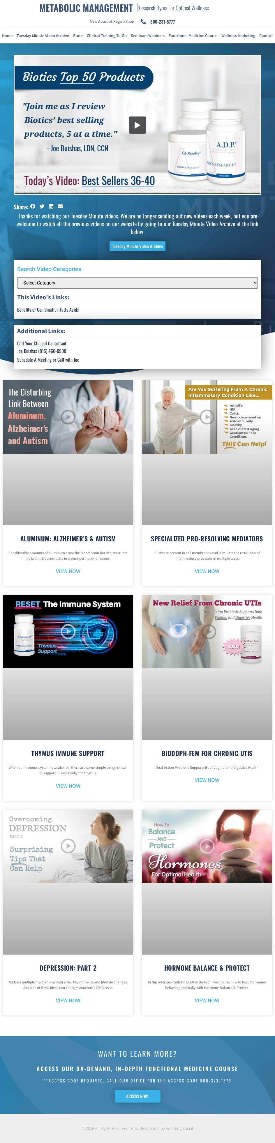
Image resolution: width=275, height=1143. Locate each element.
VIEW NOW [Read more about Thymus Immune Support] (68, 786)
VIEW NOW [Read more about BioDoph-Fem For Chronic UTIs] (207, 780)
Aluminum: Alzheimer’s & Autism (68, 538)
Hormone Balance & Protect (207, 967)
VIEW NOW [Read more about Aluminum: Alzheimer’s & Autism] (68, 571)
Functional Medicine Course (193, 35)
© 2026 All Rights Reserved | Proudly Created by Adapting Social (137, 1128)
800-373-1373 (216, 1080)
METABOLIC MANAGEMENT (86, 7)
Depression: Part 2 (68, 967)
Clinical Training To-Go (107, 35)
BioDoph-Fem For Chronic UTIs (207, 753)
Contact (266, 35)
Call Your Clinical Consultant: (42, 343)
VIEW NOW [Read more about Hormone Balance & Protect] (207, 1000)
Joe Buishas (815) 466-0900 (41, 350)
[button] (33, 206)
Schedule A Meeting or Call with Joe (48, 359)
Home (7, 35)
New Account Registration (112, 21)
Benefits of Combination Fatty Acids (48, 309)
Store (78, 35)
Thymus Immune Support (68, 753)
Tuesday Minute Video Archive (43, 35)
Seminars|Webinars (148, 35)
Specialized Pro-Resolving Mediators (207, 538)
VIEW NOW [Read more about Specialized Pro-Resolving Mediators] (207, 571)
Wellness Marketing (238, 35)
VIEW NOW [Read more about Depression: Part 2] (68, 1000)
